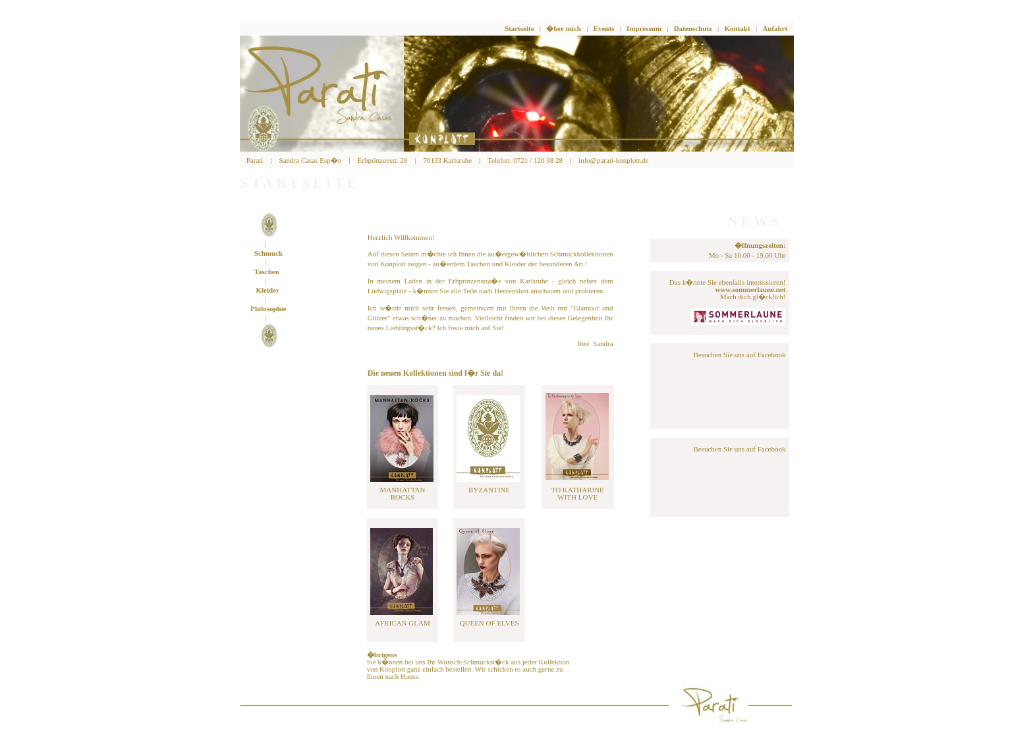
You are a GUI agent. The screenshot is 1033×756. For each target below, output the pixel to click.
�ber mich (563, 28)
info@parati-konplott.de (613, 160)
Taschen (266, 272)
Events (604, 28)
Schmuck (268, 253)
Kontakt (737, 28)
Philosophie (268, 308)
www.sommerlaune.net (750, 289)
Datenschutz (693, 28)
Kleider (267, 290)
